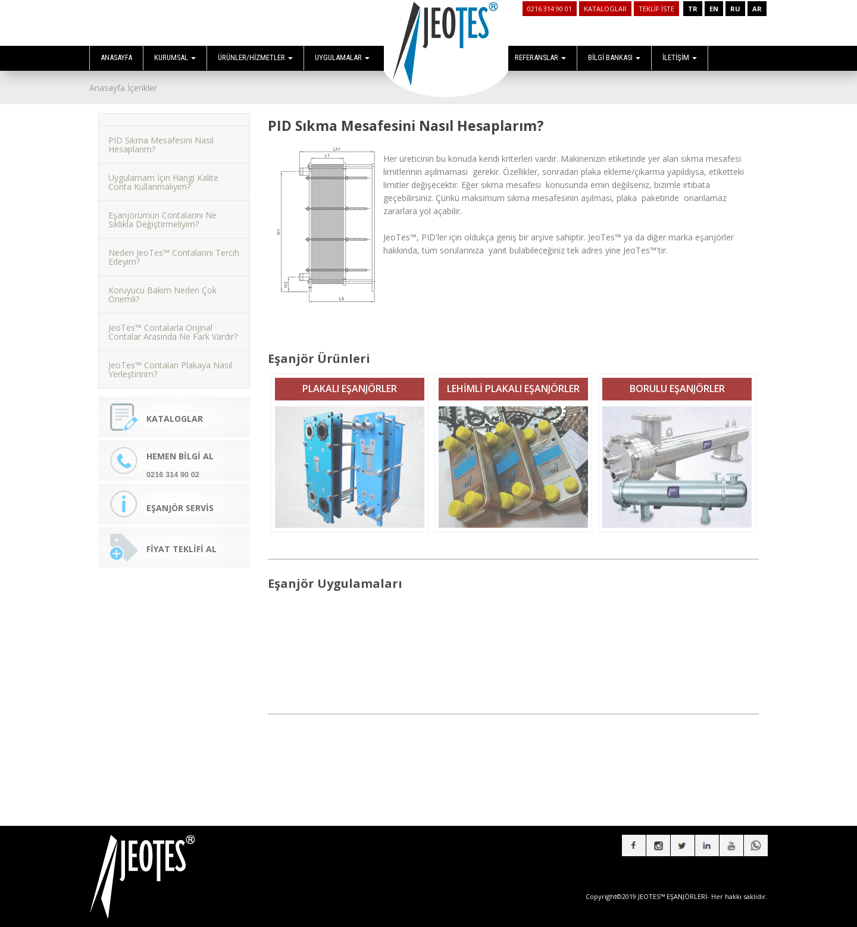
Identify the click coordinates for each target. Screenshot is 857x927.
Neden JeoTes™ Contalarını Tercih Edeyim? (173, 250)
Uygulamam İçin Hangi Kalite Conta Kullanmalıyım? (163, 175)
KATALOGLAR (605, 8)
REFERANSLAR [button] (540, 57)
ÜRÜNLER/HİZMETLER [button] (255, 57)
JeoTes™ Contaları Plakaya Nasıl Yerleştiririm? (170, 363)
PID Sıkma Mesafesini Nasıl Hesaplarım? (161, 138)
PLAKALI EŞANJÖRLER (349, 382)
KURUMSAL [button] (175, 57)
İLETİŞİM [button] (679, 57)
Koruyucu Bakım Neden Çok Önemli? (162, 288)
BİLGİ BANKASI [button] (614, 57)
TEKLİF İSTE (656, 8)
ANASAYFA (116, 57)
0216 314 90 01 (549, 8)
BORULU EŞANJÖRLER (677, 382)
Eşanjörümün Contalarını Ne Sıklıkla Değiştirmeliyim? (162, 213)
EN (713, 8)
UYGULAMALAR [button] (342, 57)
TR (693, 8)
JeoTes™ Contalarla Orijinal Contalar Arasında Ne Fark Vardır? (172, 325)
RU (735, 8)
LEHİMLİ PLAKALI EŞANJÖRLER (513, 382)
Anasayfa (107, 87)
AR (757, 8)
